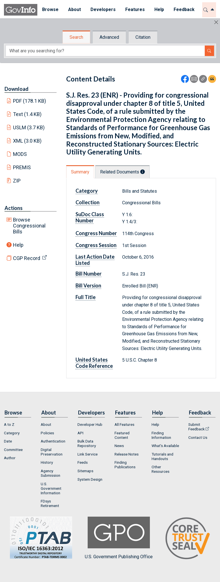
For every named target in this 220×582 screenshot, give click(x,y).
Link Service (87, 454)
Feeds (82, 462)
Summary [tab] (80, 172)
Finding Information (161, 435)
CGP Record (26, 258)
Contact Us (197, 437)
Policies (47, 433)
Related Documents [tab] (122, 172)
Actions (14, 208)
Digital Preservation (51, 451)
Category (87, 191)
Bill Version (88, 285)
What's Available (165, 445)
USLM (29, 127)
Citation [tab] (142, 37)
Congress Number (96, 233)
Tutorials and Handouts (162, 456)
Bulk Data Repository (86, 443)
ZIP (17, 181)
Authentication (53, 441)
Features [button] (135, 9)
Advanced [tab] (109, 37)
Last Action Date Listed (95, 260)
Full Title (86, 297)
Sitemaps (85, 471)
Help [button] (159, 9)
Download (17, 89)
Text (27, 114)
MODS (20, 154)
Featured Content (122, 435)
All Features (124, 424)
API (80, 433)
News (119, 445)
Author (10, 458)
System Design (89, 479)
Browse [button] (50, 9)
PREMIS (22, 167)
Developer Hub (89, 424)
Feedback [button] (184, 9)
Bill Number (89, 273)
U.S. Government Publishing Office (119, 538)
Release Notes (127, 454)
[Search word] (105, 51)
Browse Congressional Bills (29, 226)
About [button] (74, 9)
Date (8, 441)
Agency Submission (50, 473)
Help (18, 245)
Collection (88, 202)
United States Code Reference (94, 362)
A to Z (9, 424)
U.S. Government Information (51, 488)
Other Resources (160, 469)
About (46, 424)
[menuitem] (50, 9)
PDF (29, 101)
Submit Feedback (196, 426)
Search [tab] (76, 37)
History (47, 462)
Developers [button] (103, 9)
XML (27, 141)
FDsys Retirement (50, 503)
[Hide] (216, 22)
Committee (13, 449)
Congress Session (96, 245)
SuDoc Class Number (90, 217)
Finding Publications (125, 464)
